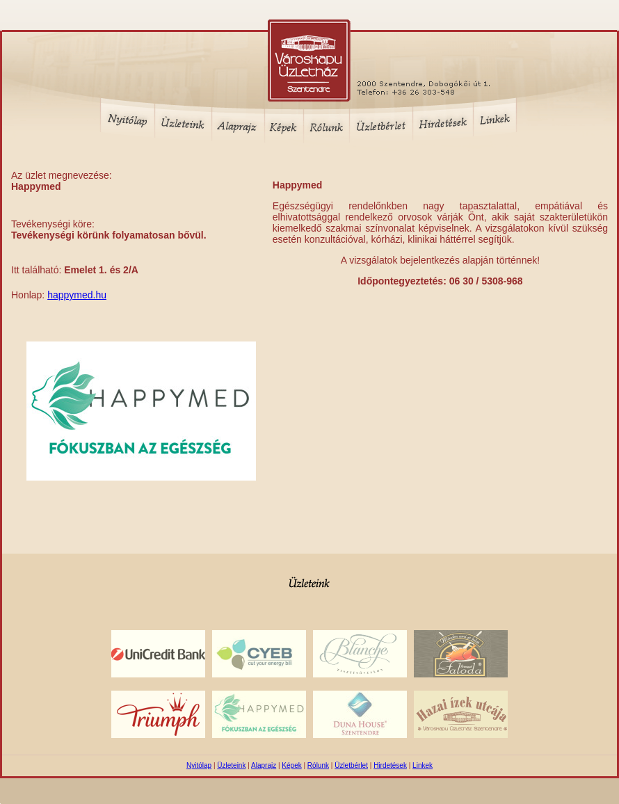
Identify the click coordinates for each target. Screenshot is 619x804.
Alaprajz (263, 765)
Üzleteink (231, 765)
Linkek (422, 765)
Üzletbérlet (351, 765)
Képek (291, 765)
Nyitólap (198, 765)
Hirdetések (390, 765)
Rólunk (318, 765)
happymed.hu (76, 294)
